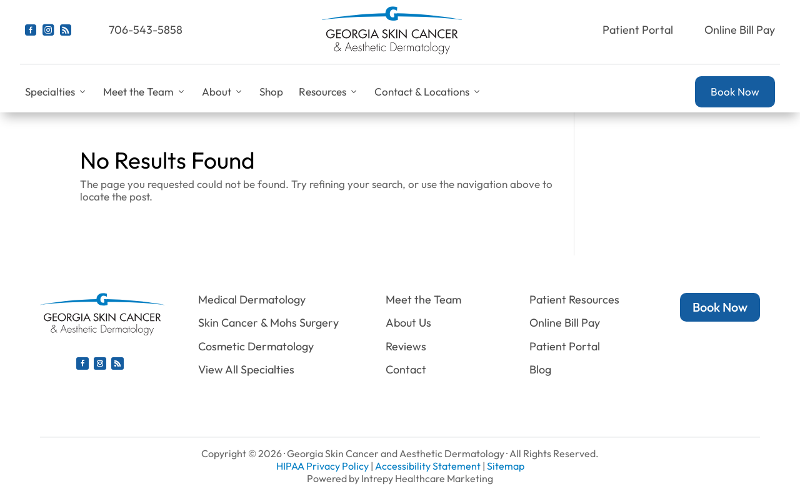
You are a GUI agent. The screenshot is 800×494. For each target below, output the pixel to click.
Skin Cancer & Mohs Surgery (268, 322)
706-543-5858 (145, 29)
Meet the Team (144, 92)
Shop (271, 91)
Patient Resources (574, 299)
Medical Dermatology (252, 299)
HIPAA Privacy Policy (322, 466)
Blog (540, 369)
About (223, 92)
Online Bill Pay (739, 29)
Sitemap (505, 466)
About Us (408, 322)
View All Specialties (246, 369)
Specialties (56, 92)
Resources (329, 92)
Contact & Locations (428, 92)
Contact (406, 369)
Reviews (406, 346)
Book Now (735, 91)
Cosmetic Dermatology (256, 346)
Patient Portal (637, 29)
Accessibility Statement (428, 466)
